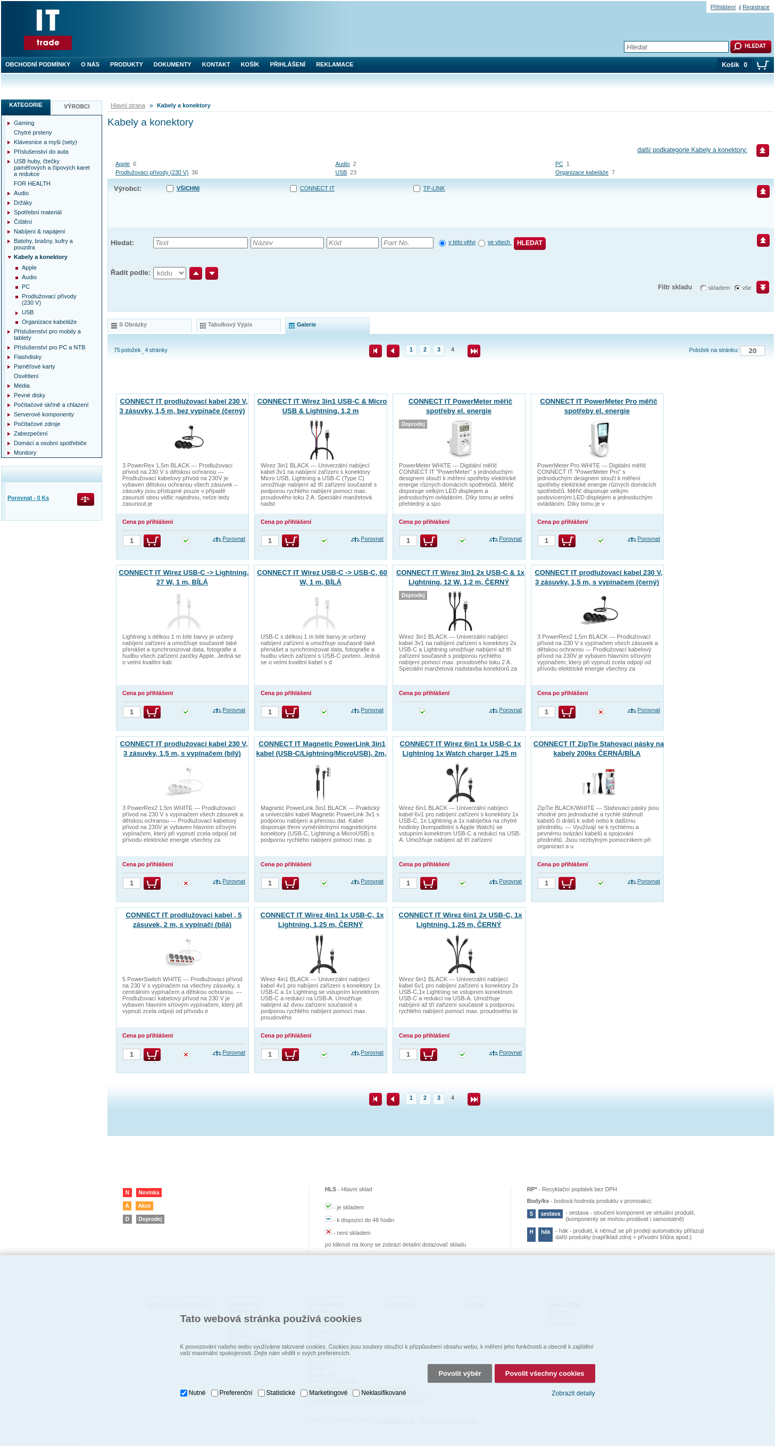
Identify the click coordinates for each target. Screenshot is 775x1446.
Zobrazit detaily (573, 1368)
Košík (250, 64)
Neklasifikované (383, 1368)
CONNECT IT (317, 188)
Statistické (281, 1368)
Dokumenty (172, 64)
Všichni (188, 188)
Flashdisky (27, 357)
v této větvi (462, 242)
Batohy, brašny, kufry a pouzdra (43, 244)
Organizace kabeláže (582, 172)
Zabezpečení (31, 433)
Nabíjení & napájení (39, 231)
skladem (719, 288)
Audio (342, 164)
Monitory (25, 452)
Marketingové (328, 1368)
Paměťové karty (34, 366)
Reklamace (334, 64)
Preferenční (236, 1368)
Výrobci (77, 106)
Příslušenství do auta (41, 151)
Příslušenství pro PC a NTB (50, 347)
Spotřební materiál (38, 212)
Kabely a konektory (41, 257)
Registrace (756, 7)
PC (559, 164)
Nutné (197, 1368)
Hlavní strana (128, 105)
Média (22, 385)
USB (341, 172)
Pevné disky (29, 395)
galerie (306, 324)
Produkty (126, 64)
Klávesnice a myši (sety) (45, 142)
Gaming (24, 123)
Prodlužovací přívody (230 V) (151, 172)
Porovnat (233, 539)
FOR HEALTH (32, 183)
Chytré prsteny (33, 132)
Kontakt (216, 64)
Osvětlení (26, 376)
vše (747, 288)
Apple (122, 164)
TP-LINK (434, 188)
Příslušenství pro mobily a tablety (47, 334)
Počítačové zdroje (37, 424)
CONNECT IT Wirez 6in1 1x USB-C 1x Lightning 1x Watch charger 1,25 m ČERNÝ (460, 753)
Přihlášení (288, 64)
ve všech (500, 242)
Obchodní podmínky (37, 64)
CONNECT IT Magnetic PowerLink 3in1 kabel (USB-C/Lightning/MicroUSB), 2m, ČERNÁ (321, 753)
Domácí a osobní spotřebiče (50, 443)
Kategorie (26, 105)
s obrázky (133, 324)
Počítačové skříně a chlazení (51, 405)
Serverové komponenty (44, 414)
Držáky (23, 202)
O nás (90, 64)
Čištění (23, 222)
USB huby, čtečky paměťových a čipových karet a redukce (52, 167)
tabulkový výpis (230, 324)
